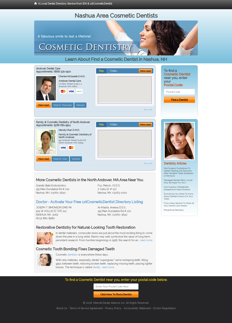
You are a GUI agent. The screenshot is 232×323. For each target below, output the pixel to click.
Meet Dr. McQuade (62, 105)
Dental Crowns (177, 196)
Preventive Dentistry (174, 210)
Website (80, 105)
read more (146, 240)
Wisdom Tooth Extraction (181, 173)
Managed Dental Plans (175, 180)
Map (101, 70)
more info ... (149, 109)
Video (113, 70)
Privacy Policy (113, 308)
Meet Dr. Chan (60, 159)
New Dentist (176, 203)
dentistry (73, 254)
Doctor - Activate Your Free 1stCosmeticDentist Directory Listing (89, 202)
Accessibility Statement (137, 308)
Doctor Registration (164, 308)
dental (96, 267)
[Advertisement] (179, 247)
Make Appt (43, 105)
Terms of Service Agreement (86, 308)
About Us (61, 308)
